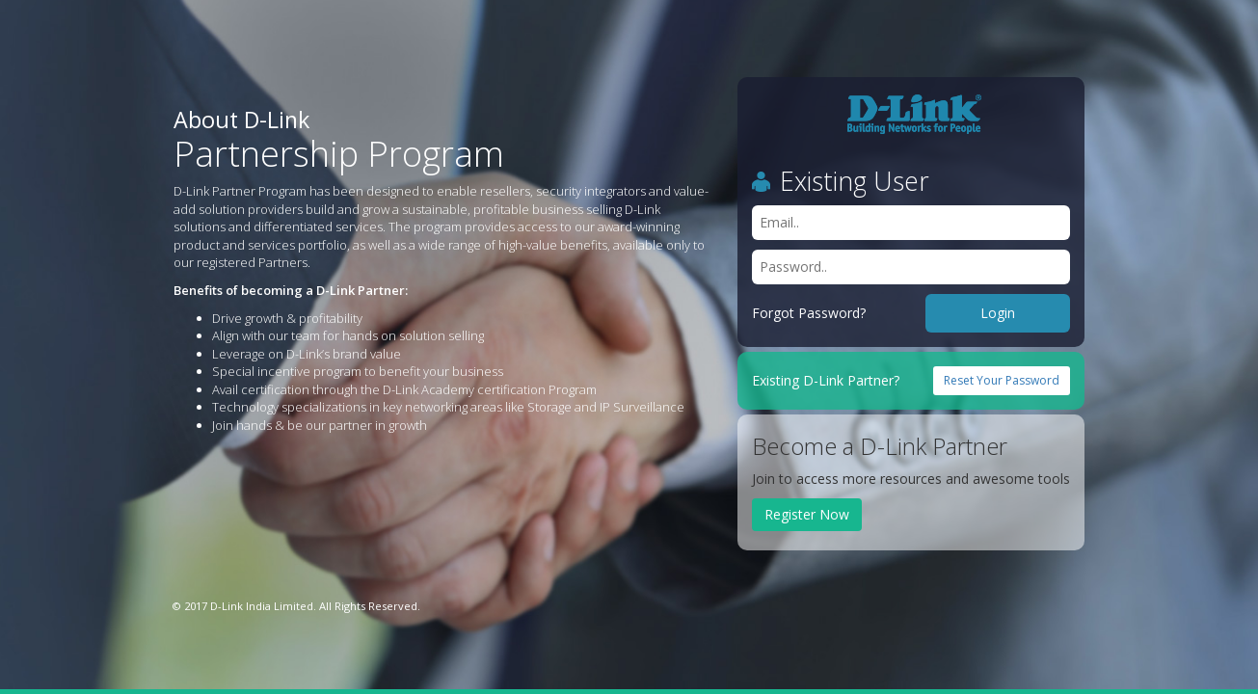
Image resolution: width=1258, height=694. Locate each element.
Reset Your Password (1001, 380)
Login (997, 313)
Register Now (806, 514)
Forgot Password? (809, 313)
